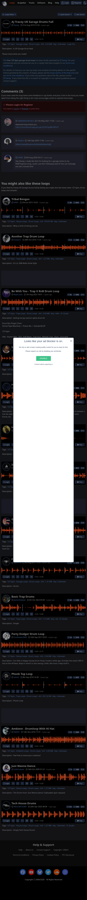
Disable (43, 358)
